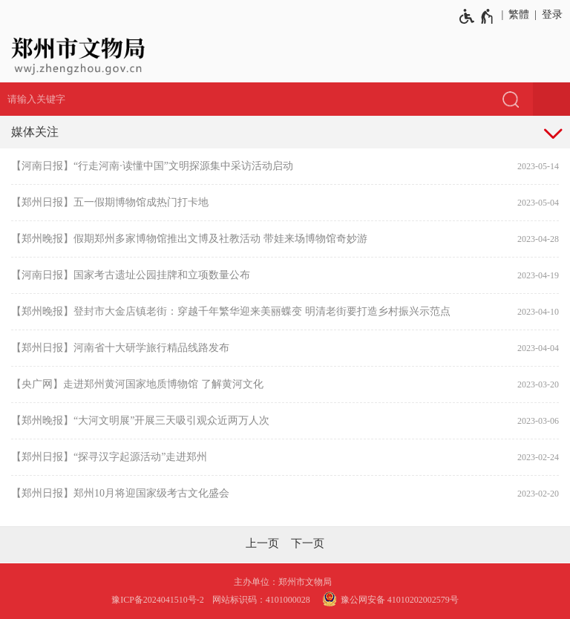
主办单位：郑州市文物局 (285, 582)
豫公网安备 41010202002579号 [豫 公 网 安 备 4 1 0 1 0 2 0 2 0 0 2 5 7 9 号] (388, 599)
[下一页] (307, 543)
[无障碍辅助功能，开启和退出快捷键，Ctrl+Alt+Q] (477, 16)
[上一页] (262, 543)
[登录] (549, 15)
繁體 (518, 14)
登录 (552, 14)
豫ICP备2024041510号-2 (157, 600)
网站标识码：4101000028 (262, 600)
